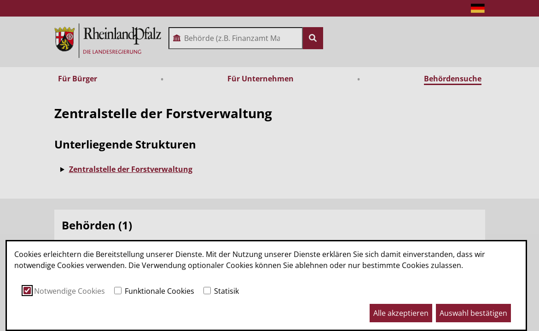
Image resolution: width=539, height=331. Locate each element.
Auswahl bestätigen (473, 313)
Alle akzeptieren (401, 313)
